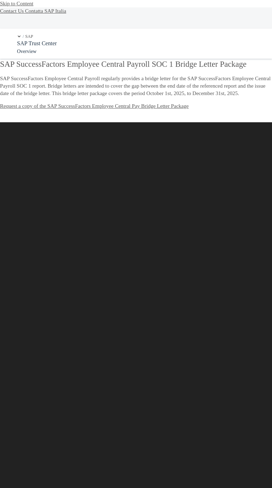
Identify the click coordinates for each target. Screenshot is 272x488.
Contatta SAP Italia (45, 11)
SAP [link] (29, 36)
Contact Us (12, 11)
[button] (19, 36)
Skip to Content (16, 3)
